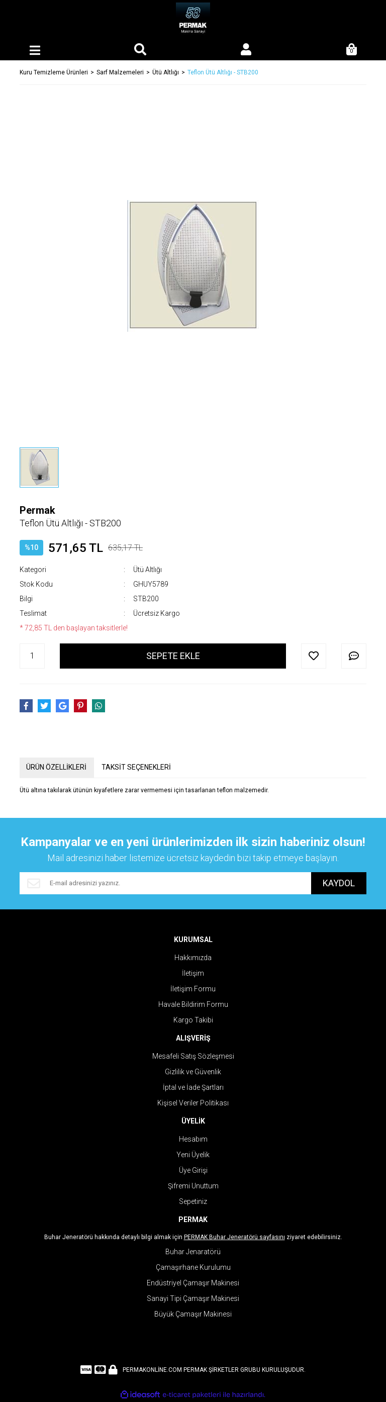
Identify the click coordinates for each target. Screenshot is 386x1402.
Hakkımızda (193, 958)
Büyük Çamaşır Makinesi (193, 1314)
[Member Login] (246, 50)
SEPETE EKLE (173, 655)
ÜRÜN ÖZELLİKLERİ (56, 767)
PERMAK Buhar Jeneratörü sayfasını (234, 1237)
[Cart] (351, 50)
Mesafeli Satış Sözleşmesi (193, 1056)
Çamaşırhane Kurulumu (193, 1267)
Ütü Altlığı (147, 570)
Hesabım (193, 1139)
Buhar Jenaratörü (193, 1252)
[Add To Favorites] (313, 656)
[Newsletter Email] (165, 883)
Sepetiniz (193, 1201)
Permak (37, 510)
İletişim (193, 973)
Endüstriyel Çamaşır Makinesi (193, 1283)
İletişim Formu (193, 989)
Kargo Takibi (193, 1020)
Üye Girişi (193, 1170)
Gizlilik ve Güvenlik (193, 1072)
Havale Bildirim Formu (193, 1004)
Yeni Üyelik (193, 1155)
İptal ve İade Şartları (193, 1087)
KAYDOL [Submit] (339, 883)
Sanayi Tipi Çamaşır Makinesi (193, 1298)
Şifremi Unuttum (193, 1186)
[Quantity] (32, 656)
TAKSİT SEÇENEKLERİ (136, 767)
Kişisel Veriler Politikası (193, 1103)
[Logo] (193, 20)
